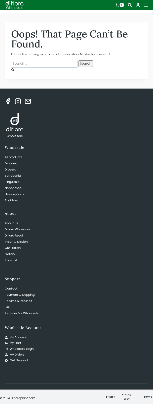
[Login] (137, 5)
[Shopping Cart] (119, 5)
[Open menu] (145, 5)
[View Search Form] (129, 5)
